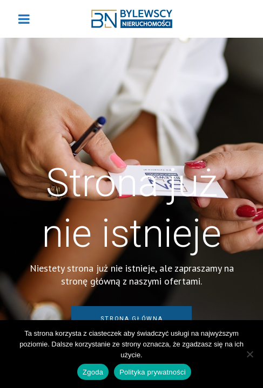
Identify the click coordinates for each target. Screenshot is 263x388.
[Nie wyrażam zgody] (249, 354)
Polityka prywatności (152, 372)
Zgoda (93, 372)
